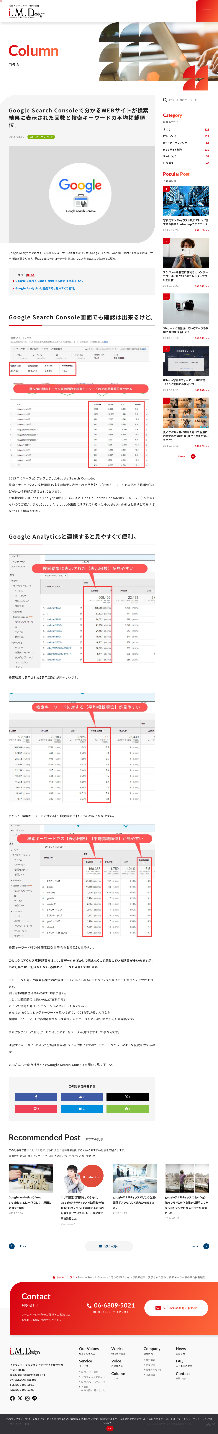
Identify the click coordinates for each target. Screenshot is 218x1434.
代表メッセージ (154, 1369)
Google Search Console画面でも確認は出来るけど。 (49, 281)
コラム (71, 1277)
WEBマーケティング (186, 143)
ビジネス (186, 163)
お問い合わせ (192, 1376)
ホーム (60, 1277)
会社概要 (150, 1360)
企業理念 (150, 1365)
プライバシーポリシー (190, 1419)
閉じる (31, 275)
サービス (95, 1363)
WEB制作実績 (127, 1351)
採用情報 (150, 1374)
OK (110, 1428)
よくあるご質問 (192, 1363)
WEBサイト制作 (186, 149)
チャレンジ (186, 156)
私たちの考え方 (95, 1351)
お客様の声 (127, 1363)
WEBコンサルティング (93, 1382)
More (181, 456)
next (195, 1246)
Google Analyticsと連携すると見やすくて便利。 (45, 288)
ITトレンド (186, 136)
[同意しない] (213, 1424)
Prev (23, 1246)
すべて (186, 129)
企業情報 (160, 1351)
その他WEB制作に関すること (93, 1389)
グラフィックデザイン (93, 1377)
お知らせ (192, 1351)
